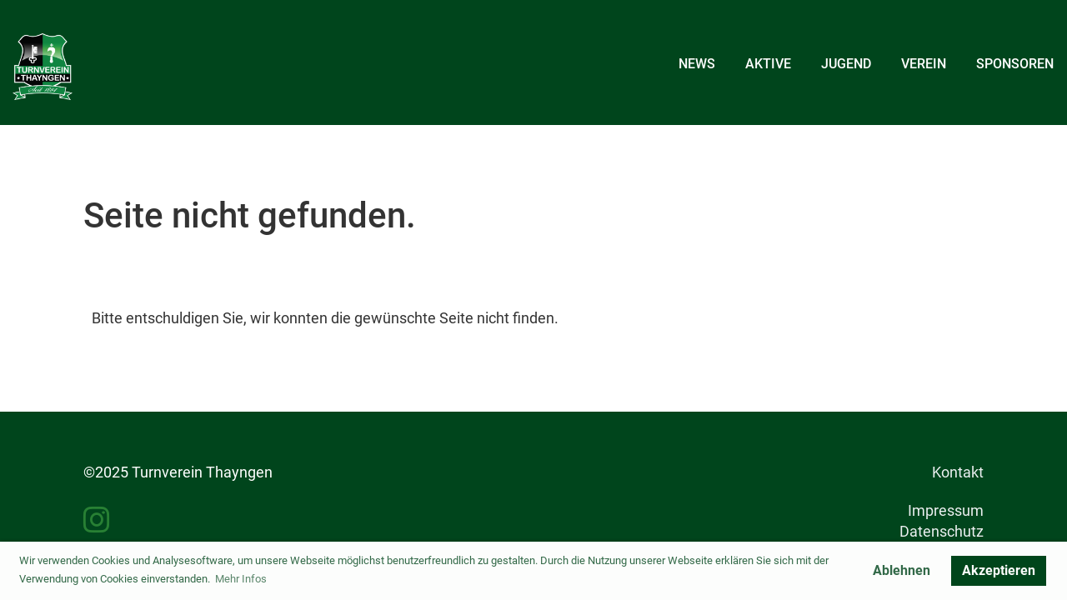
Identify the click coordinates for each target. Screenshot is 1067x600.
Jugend (846, 64)
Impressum (946, 510)
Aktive (768, 64)
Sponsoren (1015, 64)
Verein (923, 64)
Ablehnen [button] (901, 570)
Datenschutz (941, 531)
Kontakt (958, 472)
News (697, 64)
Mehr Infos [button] (241, 578)
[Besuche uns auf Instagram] (96, 520)
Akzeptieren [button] (998, 570)
